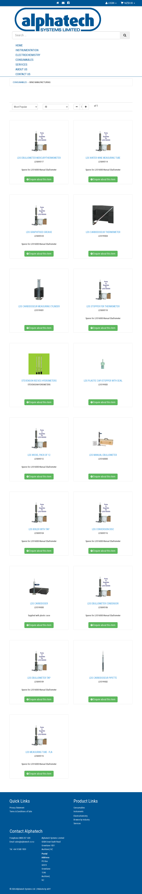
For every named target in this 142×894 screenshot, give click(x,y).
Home (19, 45)
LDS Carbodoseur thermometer (103, 232)
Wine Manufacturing (40, 82)
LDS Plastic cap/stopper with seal (103, 380)
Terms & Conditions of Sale (21, 811)
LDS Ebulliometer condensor (103, 603)
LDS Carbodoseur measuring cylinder (39, 306)
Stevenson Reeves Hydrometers (39, 380)
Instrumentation (27, 50)
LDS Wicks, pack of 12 (39, 455)
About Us (73, 69)
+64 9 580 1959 (19, 849)
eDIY (49, 889)
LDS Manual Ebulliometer (103, 455)
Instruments (78, 811)
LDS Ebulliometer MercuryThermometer (39, 157)
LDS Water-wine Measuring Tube (103, 157)
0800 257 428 (24, 838)
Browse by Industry (82, 820)
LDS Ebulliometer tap (39, 677)
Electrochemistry (28, 55)
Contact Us (23, 74)
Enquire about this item (39, 179)
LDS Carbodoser (39, 603)
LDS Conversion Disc (103, 529)
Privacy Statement (17, 808)
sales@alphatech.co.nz (24, 842)
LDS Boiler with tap (39, 529)
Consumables (24, 59)
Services (73, 64)
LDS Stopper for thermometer (103, 306)
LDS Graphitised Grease (39, 232)
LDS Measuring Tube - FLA (39, 752)
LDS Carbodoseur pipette (103, 677)
